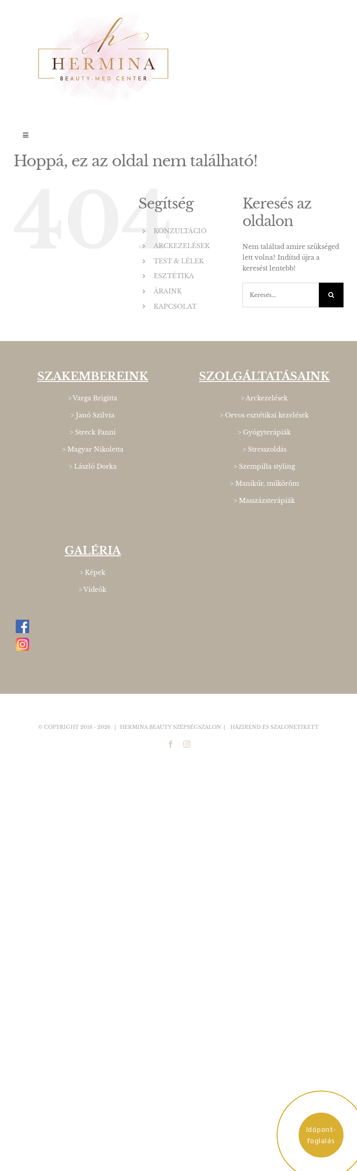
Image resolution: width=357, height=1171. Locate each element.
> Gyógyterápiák (264, 432)
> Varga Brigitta (92, 398)
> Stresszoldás (264, 449)
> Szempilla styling (264, 466)
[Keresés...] (280, 295)
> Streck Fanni (93, 432)
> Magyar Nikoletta (92, 449)
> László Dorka (93, 466)
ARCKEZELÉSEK (182, 246)
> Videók (92, 590)
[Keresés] (331, 295)
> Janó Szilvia (93, 415)
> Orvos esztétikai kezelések (264, 415)
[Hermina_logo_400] (103, 12)
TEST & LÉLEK (179, 261)
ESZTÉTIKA (174, 276)
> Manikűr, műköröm (264, 483)
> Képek (92, 572)
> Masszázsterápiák (264, 501)
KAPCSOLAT (175, 306)
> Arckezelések (264, 398)
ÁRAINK (168, 291)
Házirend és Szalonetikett (274, 727)
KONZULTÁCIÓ (180, 231)
